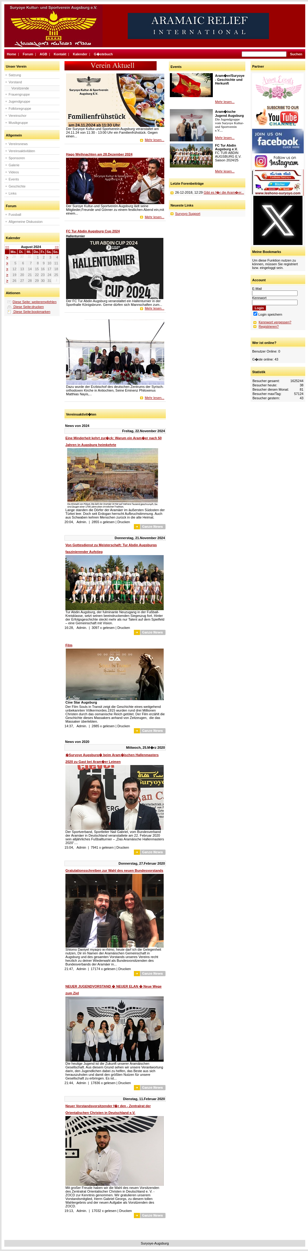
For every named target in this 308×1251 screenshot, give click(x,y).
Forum (28, 54)
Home (11, 54)
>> (57, 247)
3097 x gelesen (103, 627)
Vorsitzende (20, 88)
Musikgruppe (18, 122)
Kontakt (60, 54)
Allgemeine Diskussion (26, 221)
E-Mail (257, 288)
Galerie (14, 165)
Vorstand (15, 82)
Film (68, 645)
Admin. (81, 522)
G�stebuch (103, 54)
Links (13, 193)
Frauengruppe (19, 94)
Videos (14, 172)
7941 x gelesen (102, 847)
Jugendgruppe (19, 101)
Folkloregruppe (20, 108)
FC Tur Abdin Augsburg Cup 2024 (93, 231)
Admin (81, 847)
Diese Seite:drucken (28, 307)
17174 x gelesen (103, 969)
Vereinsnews (18, 144)
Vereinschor (17, 115)
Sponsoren (17, 158)
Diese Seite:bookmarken (31, 312)
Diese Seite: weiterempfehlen (35, 302)
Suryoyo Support (187, 213)
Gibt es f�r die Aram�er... (224, 192)
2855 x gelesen (103, 522)
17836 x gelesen (103, 1083)
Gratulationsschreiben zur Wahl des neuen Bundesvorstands (114, 870)
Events (14, 179)
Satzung (15, 75)
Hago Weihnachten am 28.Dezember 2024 (99, 154)
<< (7, 247)
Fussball (15, 214)
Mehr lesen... (154, 140)
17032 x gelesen (104, 1211)
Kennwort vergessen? (275, 322)
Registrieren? (269, 326)
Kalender (80, 54)
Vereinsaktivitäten (22, 151)
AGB (43, 54)
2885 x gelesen (103, 726)
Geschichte (17, 186)
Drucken (123, 522)
